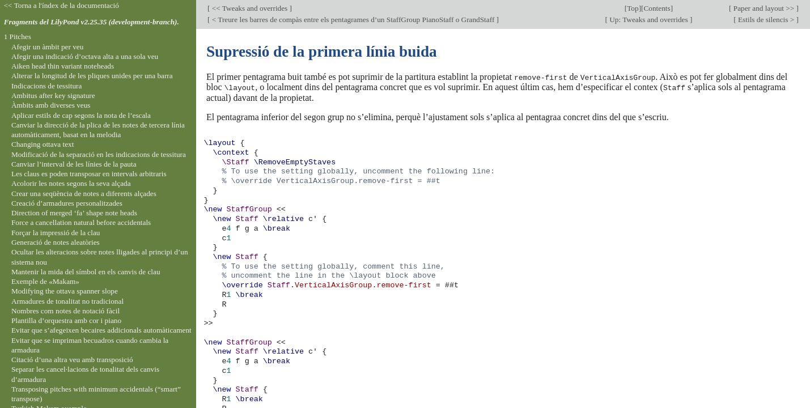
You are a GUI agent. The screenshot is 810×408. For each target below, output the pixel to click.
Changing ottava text (42, 144)
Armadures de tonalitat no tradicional (67, 301)
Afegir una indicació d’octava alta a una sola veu (84, 56)
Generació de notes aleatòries (55, 242)
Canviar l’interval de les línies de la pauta (74, 164)
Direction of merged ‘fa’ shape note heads (74, 213)
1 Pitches (17, 36)
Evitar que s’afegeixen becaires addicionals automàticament (101, 330)
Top (632, 8)
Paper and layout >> (764, 8)
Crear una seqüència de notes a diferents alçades (83, 193)
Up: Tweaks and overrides (649, 19)
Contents (656, 8)
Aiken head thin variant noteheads (62, 66)
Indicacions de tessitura (46, 86)
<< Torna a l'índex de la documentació (61, 5)
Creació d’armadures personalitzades (66, 203)
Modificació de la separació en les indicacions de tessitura (98, 154)
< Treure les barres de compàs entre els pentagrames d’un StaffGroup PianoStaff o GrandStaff (353, 19)
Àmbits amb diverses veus (51, 105)
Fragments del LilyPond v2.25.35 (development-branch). (91, 22)
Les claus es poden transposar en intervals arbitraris (89, 173)
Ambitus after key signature (53, 95)
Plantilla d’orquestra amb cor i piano (66, 320)
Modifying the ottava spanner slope (64, 291)
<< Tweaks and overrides (249, 8)
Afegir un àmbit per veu (47, 46)
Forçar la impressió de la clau (55, 232)
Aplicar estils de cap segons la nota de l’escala (81, 115)
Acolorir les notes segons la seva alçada (71, 183)
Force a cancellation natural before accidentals (81, 222)
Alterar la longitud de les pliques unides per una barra (92, 75)
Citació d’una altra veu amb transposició (72, 359)
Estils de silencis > (766, 19)
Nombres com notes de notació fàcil (65, 311)
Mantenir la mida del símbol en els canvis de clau (85, 271)
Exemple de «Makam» (45, 281)
